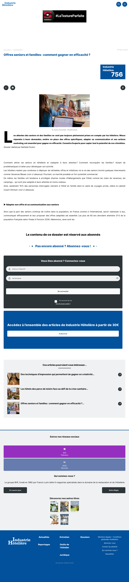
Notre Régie (114, 490)
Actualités (44, 537)
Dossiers (17, 50)
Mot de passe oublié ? (63, 304)
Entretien (64, 537)
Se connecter (63, 291)
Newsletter (109, 554)
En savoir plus (15, 490)
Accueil (7, 50)
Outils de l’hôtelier (64, 546)
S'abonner (63, 334)
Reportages (44, 544)
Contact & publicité (109, 547)
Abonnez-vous (109, 543)
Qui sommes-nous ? (109, 550)
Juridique (64, 555)
